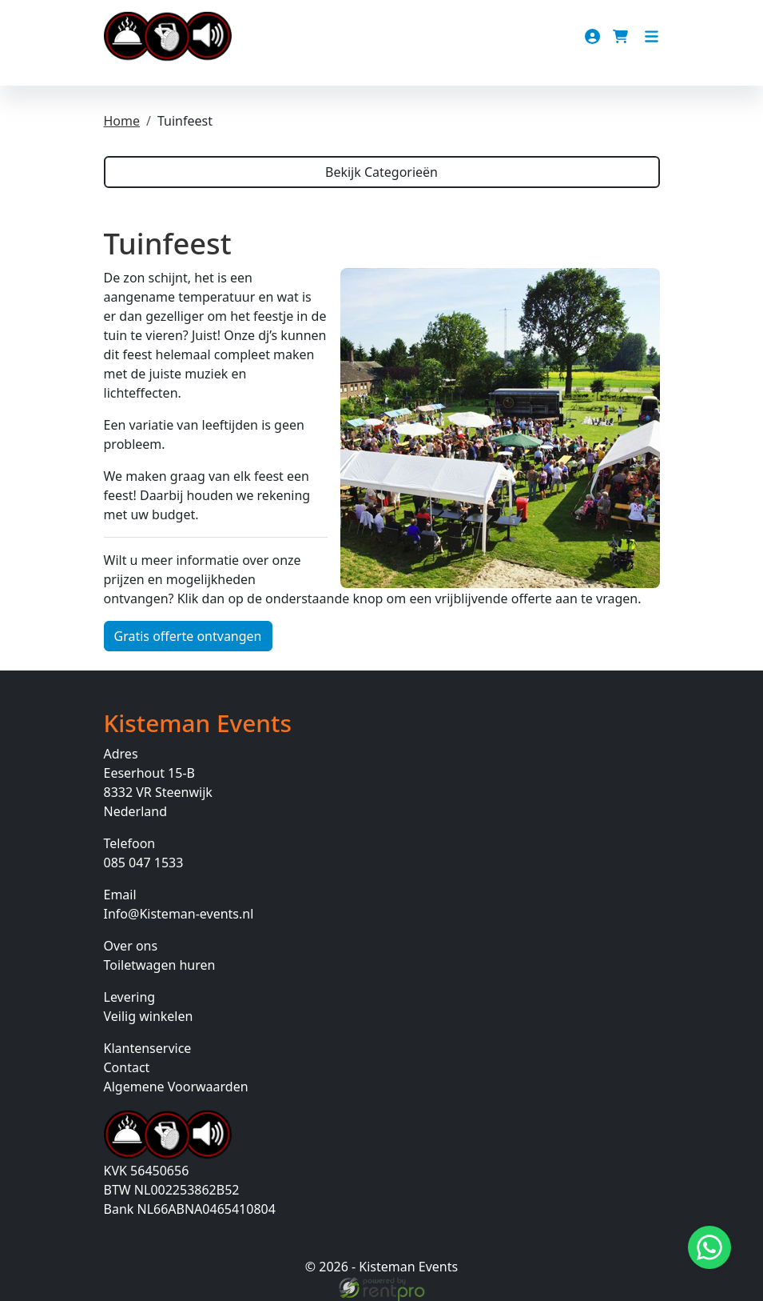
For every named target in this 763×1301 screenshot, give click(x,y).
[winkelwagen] (622, 36)
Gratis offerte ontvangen (188, 636)
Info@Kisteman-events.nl (179, 914)
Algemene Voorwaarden (176, 1086)
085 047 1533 (144, 862)
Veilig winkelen (148, 1016)
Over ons (131, 946)
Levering (130, 997)
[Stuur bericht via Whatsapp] (709, 1247)
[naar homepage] (168, 36)
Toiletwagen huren (160, 965)
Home (122, 121)
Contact (127, 1067)
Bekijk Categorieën (381, 172)
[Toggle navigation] (651, 36)
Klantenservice (148, 1048)
